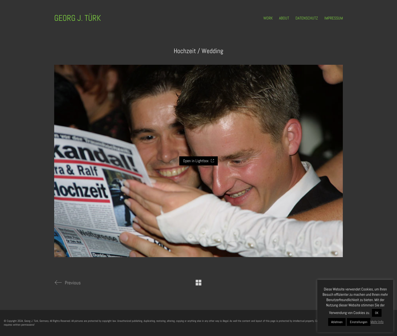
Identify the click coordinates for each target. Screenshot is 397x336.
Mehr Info (377, 321)
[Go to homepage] (77, 18)
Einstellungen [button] (358, 322)
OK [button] (377, 313)
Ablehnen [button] (337, 322)
